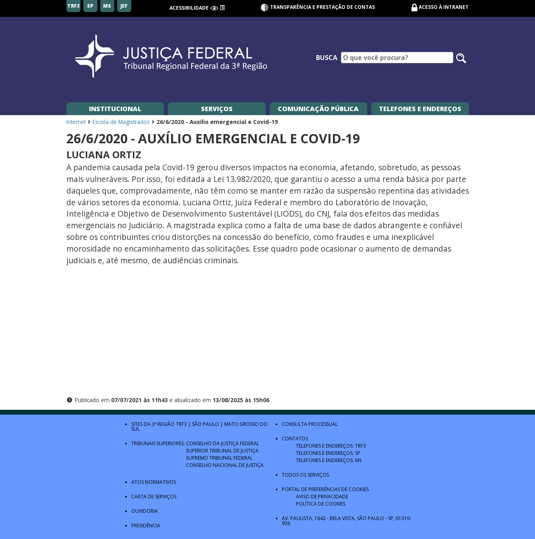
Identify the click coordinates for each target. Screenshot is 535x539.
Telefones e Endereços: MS (328, 460)
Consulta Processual (310, 424)
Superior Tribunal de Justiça (222, 450)
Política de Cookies (320, 503)
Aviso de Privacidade (322, 496)
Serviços (217, 108)
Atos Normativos (153, 482)
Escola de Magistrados (121, 122)
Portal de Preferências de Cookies (325, 489)
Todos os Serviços (305, 474)
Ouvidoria (144, 511)
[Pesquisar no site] (461, 58)
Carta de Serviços (153, 496)
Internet (76, 122)
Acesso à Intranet (444, 7)
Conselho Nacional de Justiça (225, 465)
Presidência (145, 525)
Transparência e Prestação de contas (317, 7)
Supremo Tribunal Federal (219, 457)
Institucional (115, 108)
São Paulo (205, 424)
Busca (326, 57)
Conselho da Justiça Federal (222, 443)
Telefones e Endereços (420, 108)
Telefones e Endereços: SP (328, 453)
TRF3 (181, 424)
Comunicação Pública (318, 108)
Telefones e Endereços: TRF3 (331, 445)
